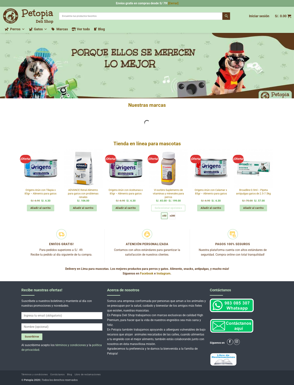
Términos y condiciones (34, 374)
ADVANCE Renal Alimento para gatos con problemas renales (83, 193)
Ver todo (83, 29)
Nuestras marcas (147, 105)
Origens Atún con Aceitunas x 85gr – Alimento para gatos (126, 191)
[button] (259, 16)
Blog (101, 29)
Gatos (40, 29)
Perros (17, 29)
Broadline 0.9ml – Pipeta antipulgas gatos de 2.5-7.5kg (253, 191)
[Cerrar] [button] (173, 3)
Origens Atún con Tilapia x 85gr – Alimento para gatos (40, 191)
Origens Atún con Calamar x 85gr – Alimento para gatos (211, 191)
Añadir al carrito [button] (40, 207)
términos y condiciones (70, 345)
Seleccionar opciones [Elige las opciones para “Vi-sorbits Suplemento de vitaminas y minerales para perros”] (168, 207)
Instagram (163, 273)
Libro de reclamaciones (87, 374)
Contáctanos (57, 374)
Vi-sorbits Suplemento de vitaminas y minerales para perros (168, 193)
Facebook (146, 273)
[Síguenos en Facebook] (230, 342)
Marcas (62, 29)
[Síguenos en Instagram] (237, 342)
